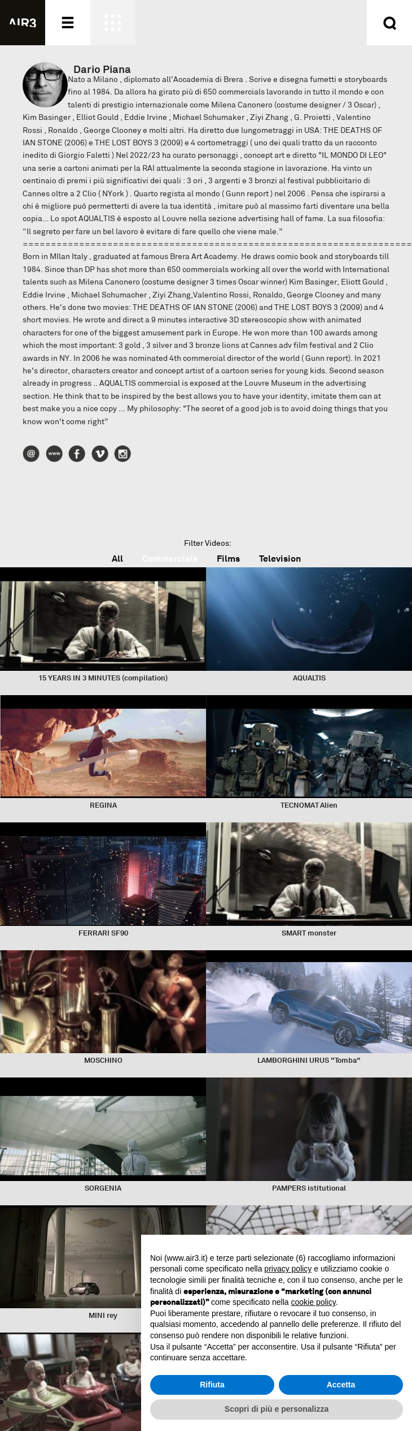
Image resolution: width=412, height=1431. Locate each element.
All (117, 558)
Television (280, 558)
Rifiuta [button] (212, 1384)
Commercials (170, 558)
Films (228, 558)
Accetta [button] (341, 1384)
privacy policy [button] (288, 1268)
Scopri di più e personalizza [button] (276, 1408)
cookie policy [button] (313, 1302)
